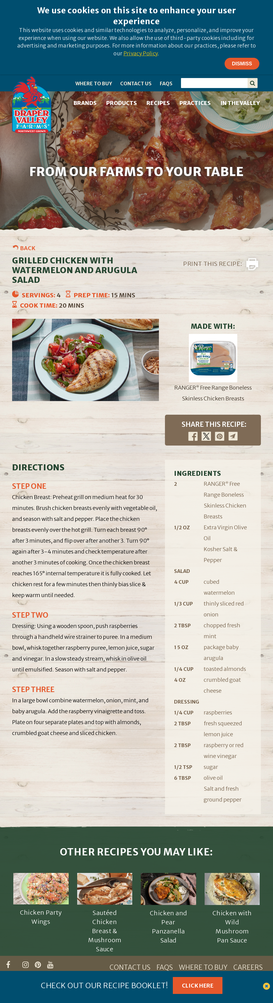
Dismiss (242, 63)
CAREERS (248, 967)
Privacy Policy (140, 53)
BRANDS (85, 103)
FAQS (166, 83)
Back (27, 248)
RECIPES (158, 103)
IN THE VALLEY (240, 103)
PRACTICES (195, 103)
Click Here (197, 985)
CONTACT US (136, 83)
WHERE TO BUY (93, 83)
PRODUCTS (121, 103)
